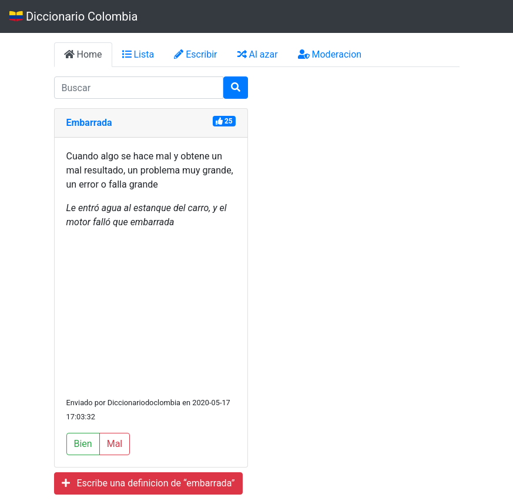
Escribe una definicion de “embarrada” (148, 483)
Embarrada (89, 122)
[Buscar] (235, 87)
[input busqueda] (138, 87)
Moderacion (330, 54)
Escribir (195, 54)
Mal (115, 443)
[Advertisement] (151, 312)
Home (83, 54)
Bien (83, 443)
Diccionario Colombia (73, 16)
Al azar (257, 54)
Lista (138, 54)
